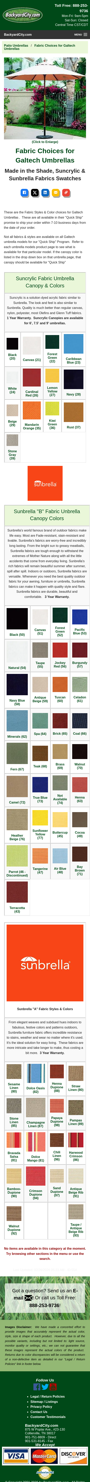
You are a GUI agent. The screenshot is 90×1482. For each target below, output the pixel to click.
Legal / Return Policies (47, 1396)
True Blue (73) (40, 790)
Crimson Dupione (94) (35, 1183)
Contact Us (38, 1412)
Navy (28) (73, 383)
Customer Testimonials (48, 1417)
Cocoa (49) (79, 825)
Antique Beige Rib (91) (76, 1183)
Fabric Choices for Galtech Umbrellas (39, 47)
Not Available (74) (60, 790)
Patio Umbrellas (16, 45)
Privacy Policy (41, 1406)
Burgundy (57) (79, 655)
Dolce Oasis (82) (35, 1079)
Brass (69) (60, 757)
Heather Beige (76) (17, 825)
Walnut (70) (79, 757)
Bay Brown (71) (79, 861)
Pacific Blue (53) (79, 622)
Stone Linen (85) (14, 1112)
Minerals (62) (17, 724)
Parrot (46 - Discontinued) (17, 861)
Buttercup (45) (60, 825)
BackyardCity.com (18, 34)
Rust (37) (73, 415)
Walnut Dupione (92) (14, 1220)
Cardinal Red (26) (32, 383)
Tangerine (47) (40, 861)
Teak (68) (40, 757)
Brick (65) (60, 724)
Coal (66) (79, 724)
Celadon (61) (79, 690)
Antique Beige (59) (40, 699)
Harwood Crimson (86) (76, 1147)
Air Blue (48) (60, 861)
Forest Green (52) (60, 622)
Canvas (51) (40, 622)
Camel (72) (17, 790)
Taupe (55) (40, 655)
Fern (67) (17, 757)
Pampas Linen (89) (76, 1113)
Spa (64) (40, 724)
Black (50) (17, 622)
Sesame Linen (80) (14, 1078)
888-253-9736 (44, 1305)
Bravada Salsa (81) (14, 1147)
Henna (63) (79, 790)
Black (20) (12, 349)
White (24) (12, 383)
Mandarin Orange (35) (32, 415)
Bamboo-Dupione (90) (14, 1183)
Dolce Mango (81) (35, 1147)
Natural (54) (17, 655)
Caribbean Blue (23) (73, 349)
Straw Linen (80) (76, 1079)
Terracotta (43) (17, 897)
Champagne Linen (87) (35, 1113)
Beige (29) (12, 415)
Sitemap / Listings (44, 1401)
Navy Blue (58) (17, 690)
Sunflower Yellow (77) (40, 825)
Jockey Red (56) (60, 655)
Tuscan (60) (60, 690)
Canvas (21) (32, 349)
